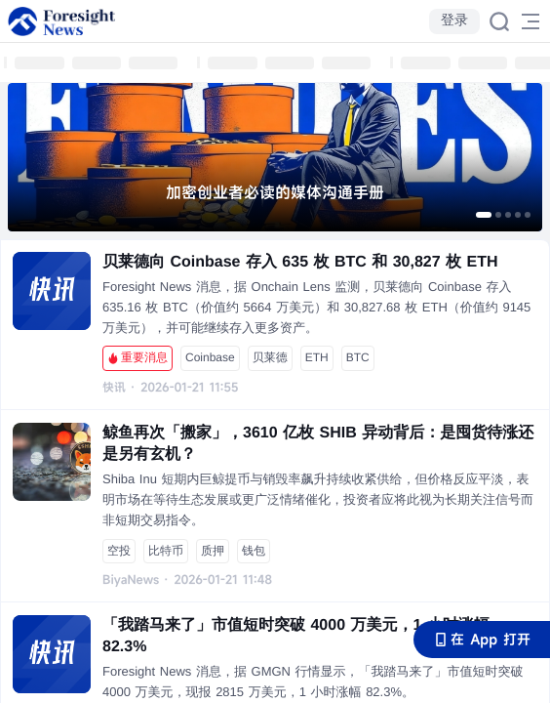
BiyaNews (130, 580)
